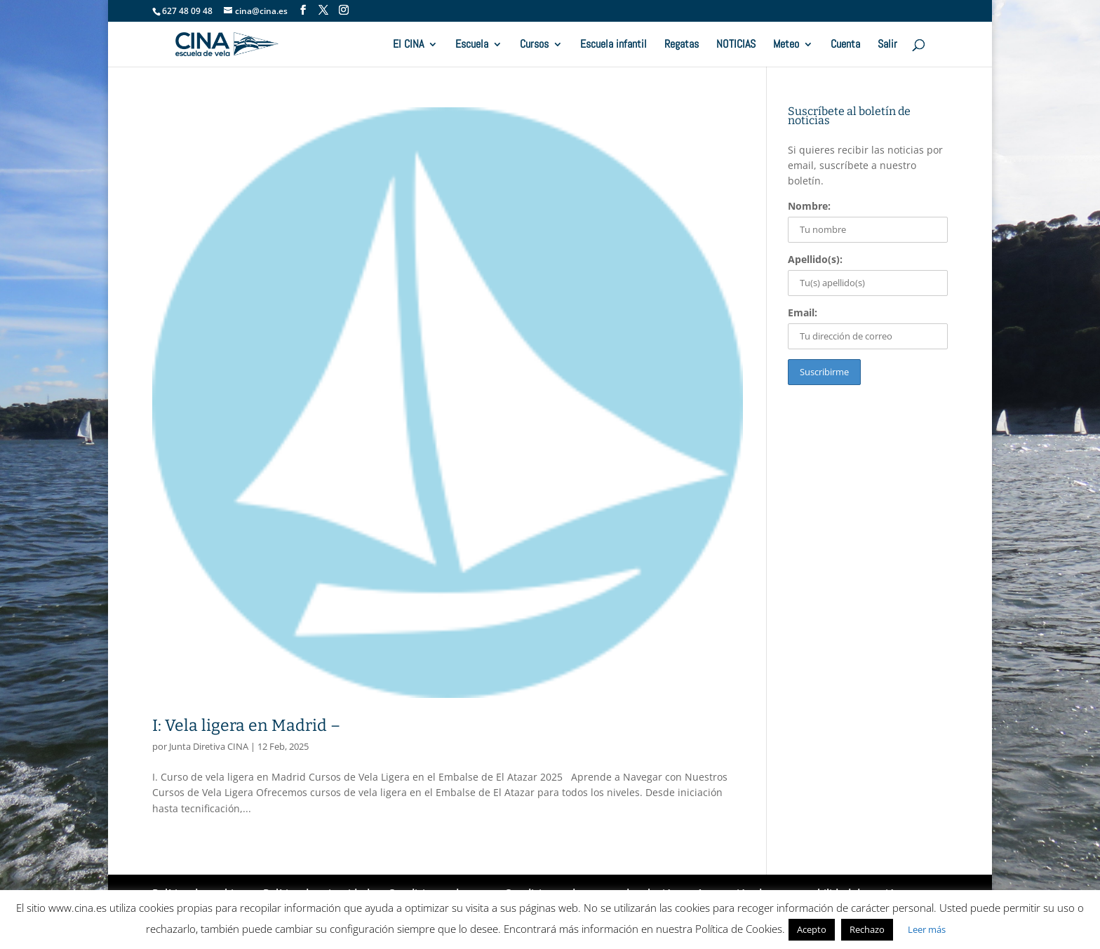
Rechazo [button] (867, 929)
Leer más (927, 929)
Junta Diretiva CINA (208, 746)
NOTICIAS (736, 45)
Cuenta (845, 45)
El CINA (408, 45)
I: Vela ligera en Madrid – (246, 725)
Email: (802, 312)
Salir (887, 45)
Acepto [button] (811, 929)
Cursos (534, 45)
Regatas (681, 45)
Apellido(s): (815, 259)
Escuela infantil (613, 45)
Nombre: (809, 206)
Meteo (786, 45)
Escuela (471, 45)
